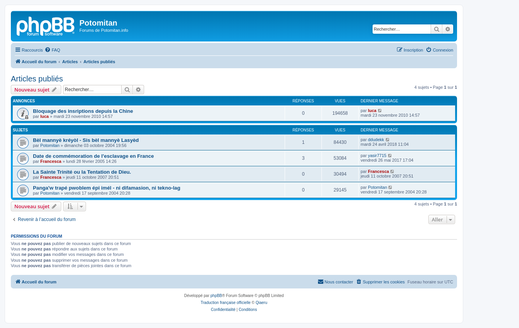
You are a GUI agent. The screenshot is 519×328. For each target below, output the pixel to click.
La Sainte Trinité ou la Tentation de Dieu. (82, 172)
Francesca (50, 161)
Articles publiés (37, 78)
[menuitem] (52, 50)
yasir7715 (377, 155)
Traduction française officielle (226, 302)
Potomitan (50, 145)
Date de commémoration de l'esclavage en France (93, 156)
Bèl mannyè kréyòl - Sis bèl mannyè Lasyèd (86, 140)
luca (44, 116)
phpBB (216, 295)
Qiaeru (261, 302)
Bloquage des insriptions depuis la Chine (83, 111)
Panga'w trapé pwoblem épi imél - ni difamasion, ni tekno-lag (106, 188)
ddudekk (376, 139)
